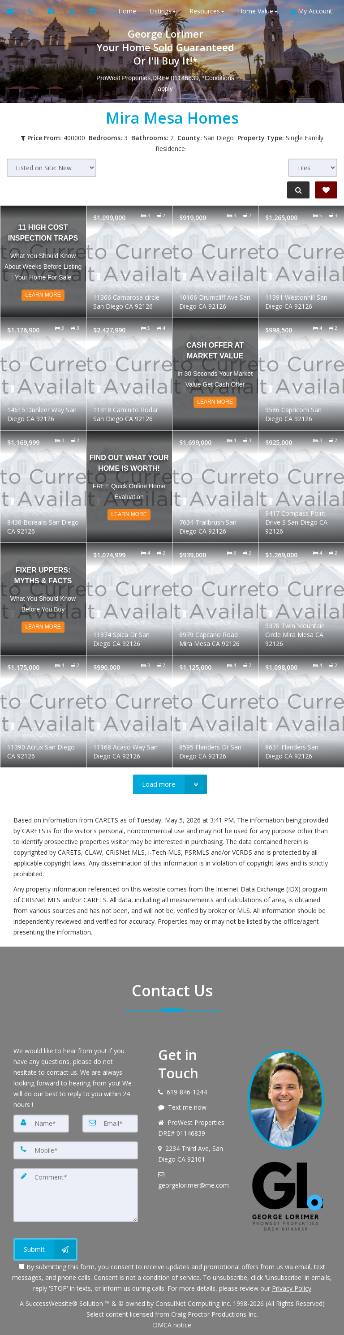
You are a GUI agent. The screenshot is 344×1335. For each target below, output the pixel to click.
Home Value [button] (256, 11)
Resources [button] (205, 11)
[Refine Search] (297, 189)
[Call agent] (32, 11)
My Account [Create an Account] (310, 11)
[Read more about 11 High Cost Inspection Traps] (43, 262)
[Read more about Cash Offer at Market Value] (215, 374)
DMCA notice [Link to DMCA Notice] (172, 1325)
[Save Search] (326, 189)
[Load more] (170, 784)
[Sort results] (51, 168)
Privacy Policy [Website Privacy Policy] (291, 1288)
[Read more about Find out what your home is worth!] (129, 487)
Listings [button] (161, 11)
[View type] (312, 168)
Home (125, 11)
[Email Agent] (14, 11)
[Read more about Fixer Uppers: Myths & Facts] (43, 599)
